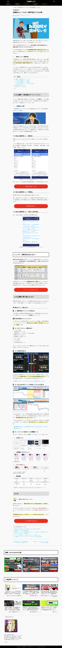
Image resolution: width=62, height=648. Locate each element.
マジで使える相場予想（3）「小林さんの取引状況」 (24, 83)
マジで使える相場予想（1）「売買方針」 (22, 80)
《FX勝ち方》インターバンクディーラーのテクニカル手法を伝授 (27, 536)
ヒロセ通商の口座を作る (31, 521)
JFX (26, 126)
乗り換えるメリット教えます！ (21, 86)
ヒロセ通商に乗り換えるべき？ (19, 85)
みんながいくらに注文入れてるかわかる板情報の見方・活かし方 (31, 381)
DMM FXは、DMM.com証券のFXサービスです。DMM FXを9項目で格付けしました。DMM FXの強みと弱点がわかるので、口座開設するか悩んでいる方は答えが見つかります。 (31, 610)
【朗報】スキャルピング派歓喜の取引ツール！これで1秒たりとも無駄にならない (31, 532)
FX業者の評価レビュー (34, 595)
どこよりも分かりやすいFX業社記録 (14, 595)
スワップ (26, 4)
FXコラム (55, 611)
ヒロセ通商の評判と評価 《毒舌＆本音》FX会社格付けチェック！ (31, 487)
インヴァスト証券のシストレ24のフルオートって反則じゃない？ (27, 535)
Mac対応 (35, 4)
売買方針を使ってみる (31, 186)
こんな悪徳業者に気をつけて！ (15, 611)
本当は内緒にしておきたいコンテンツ (21, 15)
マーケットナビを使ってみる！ (31, 289)
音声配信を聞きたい (31, 206)
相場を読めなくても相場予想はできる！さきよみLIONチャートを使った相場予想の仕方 (31, 427)
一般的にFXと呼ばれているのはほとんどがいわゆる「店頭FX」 (27, 528)
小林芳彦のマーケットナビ (20, 108)
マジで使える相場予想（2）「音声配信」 (22, 82)
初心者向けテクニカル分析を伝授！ (21, 530)
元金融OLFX (31, 1)
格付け (8, 4)
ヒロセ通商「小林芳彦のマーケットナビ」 (22, 79)
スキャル (44, 4)
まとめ (14, 88)
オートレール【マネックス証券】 (21, 533)
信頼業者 (17, 4)
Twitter (6, 642)
